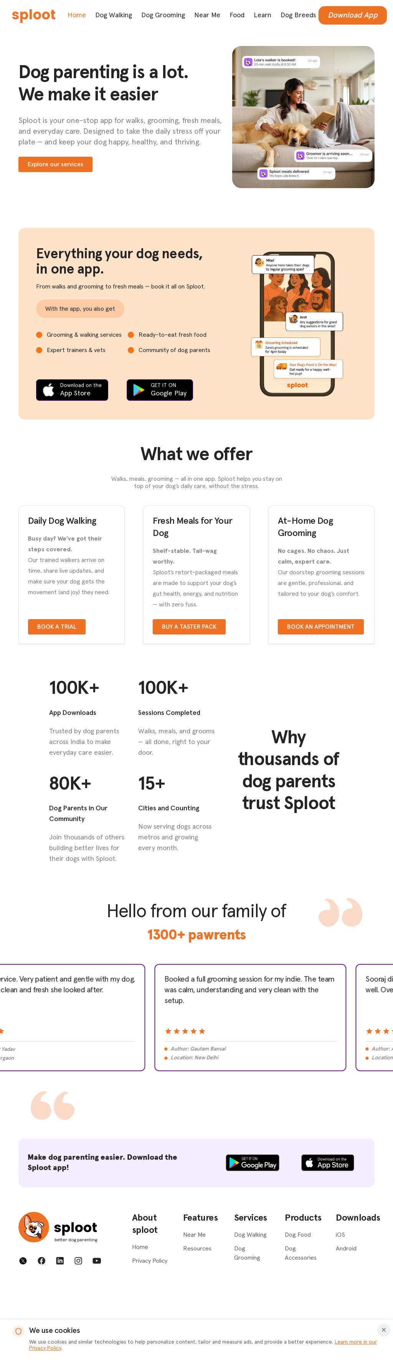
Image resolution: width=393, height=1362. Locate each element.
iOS (340, 1312)
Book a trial (56, 704)
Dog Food (298, 1312)
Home (77, 15)
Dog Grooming (163, 15)
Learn (262, 15)
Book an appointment (321, 704)
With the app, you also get (80, 309)
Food (237, 15)
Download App (353, 15)
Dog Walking (113, 15)
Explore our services (55, 164)
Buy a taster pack (189, 704)
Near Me (207, 15)
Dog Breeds (298, 15)
